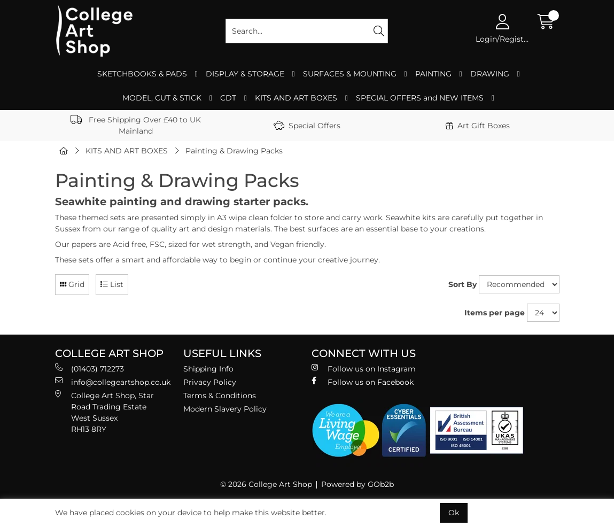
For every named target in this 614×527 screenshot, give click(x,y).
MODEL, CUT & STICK (161, 98)
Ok (453, 512)
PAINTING (433, 74)
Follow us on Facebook (363, 382)
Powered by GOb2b (357, 484)
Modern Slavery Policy (225, 409)
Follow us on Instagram (364, 368)
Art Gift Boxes (478, 125)
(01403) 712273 (89, 368)
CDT (228, 98)
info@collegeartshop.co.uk (112, 382)
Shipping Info (208, 369)
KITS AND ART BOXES (296, 98)
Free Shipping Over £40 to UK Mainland (136, 125)
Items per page (494, 312)
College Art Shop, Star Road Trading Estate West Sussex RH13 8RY (104, 412)
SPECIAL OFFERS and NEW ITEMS (420, 98)
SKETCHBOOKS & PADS (142, 74)
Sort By (462, 284)
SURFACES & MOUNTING (350, 74)
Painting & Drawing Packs (234, 151)
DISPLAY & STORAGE (245, 74)
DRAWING (489, 74)
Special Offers (307, 125)
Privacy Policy (209, 382)
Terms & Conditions (219, 395)
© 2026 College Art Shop (266, 484)
